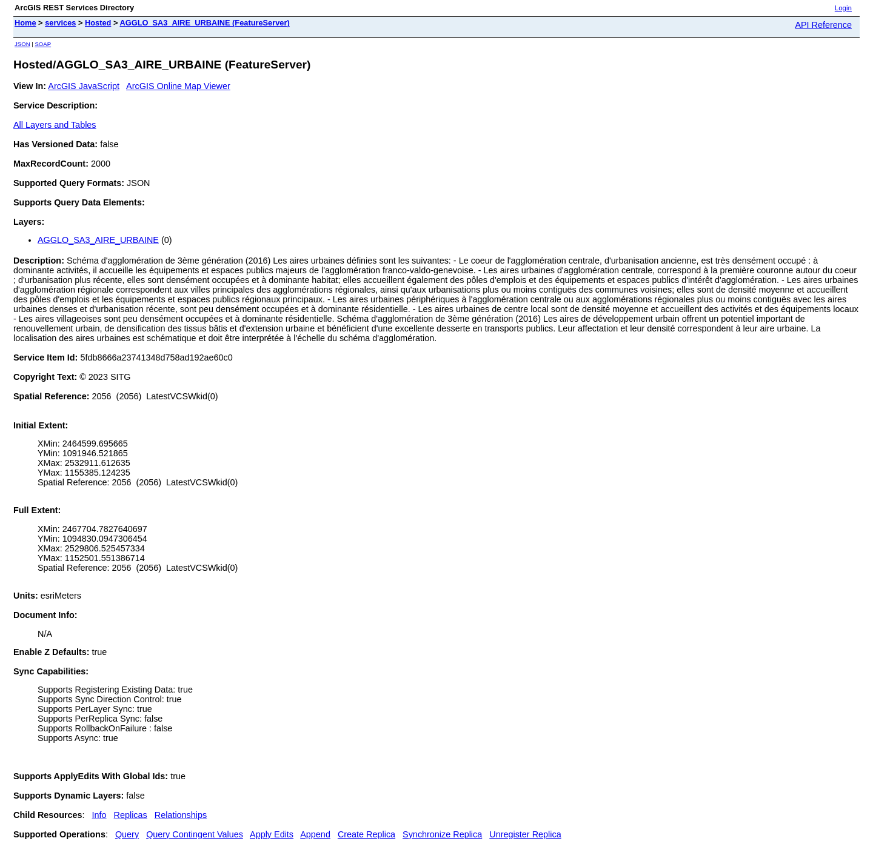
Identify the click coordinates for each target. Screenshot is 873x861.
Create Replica (366, 834)
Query (127, 834)
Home (25, 22)
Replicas (130, 815)
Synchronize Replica (442, 834)
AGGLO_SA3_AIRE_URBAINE (98, 240)
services (60, 22)
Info (99, 815)
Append (315, 834)
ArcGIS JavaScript (83, 86)
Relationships (181, 815)
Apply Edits (271, 834)
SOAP (43, 44)
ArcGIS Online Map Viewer (178, 86)
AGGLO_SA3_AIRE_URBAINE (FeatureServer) (204, 22)
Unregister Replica (525, 834)
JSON (22, 44)
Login (843, 8)
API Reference (823, 25)
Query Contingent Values (194, 834)
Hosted (98, 22)
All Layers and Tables (54, 125)
